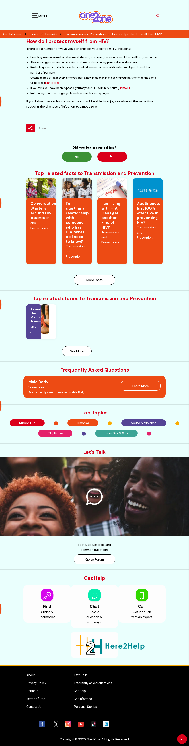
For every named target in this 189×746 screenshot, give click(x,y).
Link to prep (52, 82)
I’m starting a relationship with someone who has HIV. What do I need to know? (77, 222)
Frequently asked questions (93, 683)
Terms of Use (35, 699)
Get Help (80, 691)
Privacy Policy (36, 683)
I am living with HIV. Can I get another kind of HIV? (110, 215)
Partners (32, 691)
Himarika (54, 34)
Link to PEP (126, 88)
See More (77, 351)
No (112, 156)
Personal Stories (85, 707)
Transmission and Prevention (88, 34)
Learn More (140, 386)
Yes (76, 157)
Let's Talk (80, 675)
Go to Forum (94, 559)
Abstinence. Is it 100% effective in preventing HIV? (148, 213)
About (30, 675)
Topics (37, 34)
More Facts (94, 280)
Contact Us (33, 707)
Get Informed (83, 699)
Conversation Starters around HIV (43, 208)
